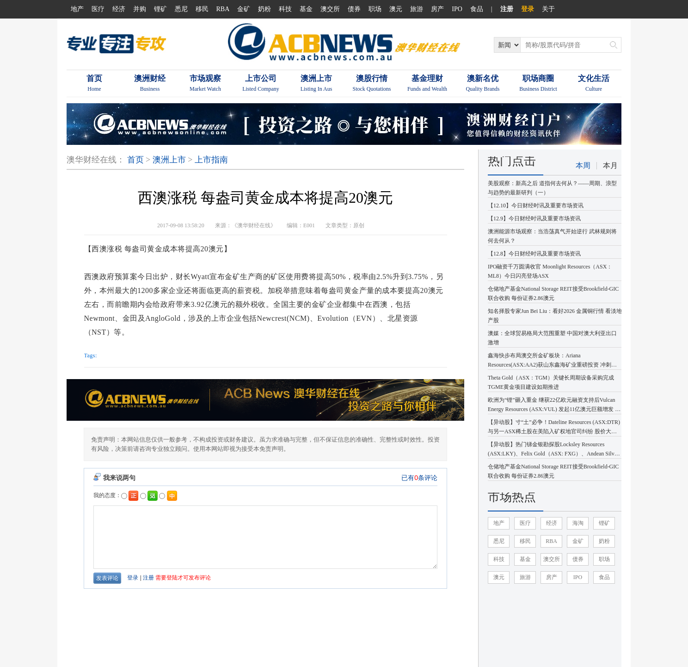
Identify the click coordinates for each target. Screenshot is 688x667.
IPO (457, 9)
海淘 (578, 523)
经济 (118, 9)
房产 (437, 9)
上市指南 (211, 159)
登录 (527, 9)
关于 (548, 9)
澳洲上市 (169, 159)
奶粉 (264, 9)
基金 (306, 9)
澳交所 (330, 9)
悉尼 (181, 9)
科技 (285, 9)
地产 (77, 9)
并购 (139, 9)
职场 (375, 9)
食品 (476, 9)
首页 (135, 159)
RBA (223, 9)
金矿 (243, 9)
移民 (202, 9)
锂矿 (160, 9)
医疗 (98, 9)
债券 (354, 9)
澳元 (395, 9)
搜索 (613, 44)
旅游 (416, 9)
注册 (506, 9)
